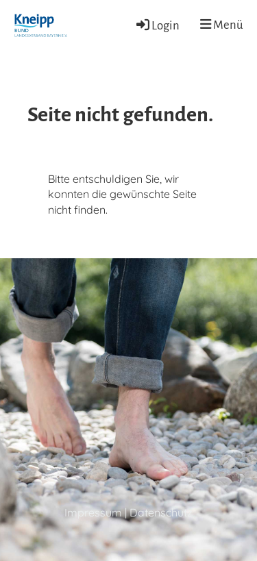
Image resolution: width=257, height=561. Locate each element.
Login (157, 25)
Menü (221, 25)
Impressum (93, 512)
